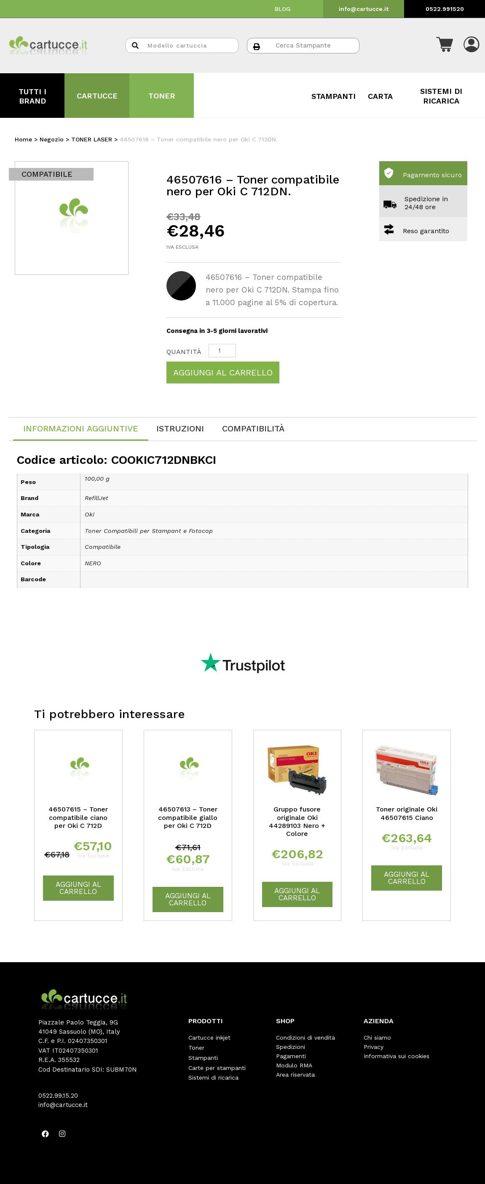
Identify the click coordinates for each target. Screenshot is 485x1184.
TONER (161, 95)
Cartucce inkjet (209, 1037)
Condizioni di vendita (305, 1037)
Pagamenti (291, 1056)
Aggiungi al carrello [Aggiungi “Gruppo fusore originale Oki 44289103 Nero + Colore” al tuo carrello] (297, 894)
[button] (444, 45)
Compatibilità (253, 428)
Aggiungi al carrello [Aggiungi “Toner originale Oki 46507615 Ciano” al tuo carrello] (406, 878)
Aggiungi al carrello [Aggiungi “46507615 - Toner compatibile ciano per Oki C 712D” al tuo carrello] (78, 888)
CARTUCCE (97, 95)
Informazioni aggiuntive (80, 428)
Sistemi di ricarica (213, 1074)
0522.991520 (445, 8)
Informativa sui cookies (396, 1056)
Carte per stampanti (217, 1065)
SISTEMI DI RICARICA (441, 96)
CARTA (380, 96)
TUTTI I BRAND (32, 96)
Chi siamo (377, 1037)
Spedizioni (290, 1046)
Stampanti (203, 1056)
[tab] (80, 429)
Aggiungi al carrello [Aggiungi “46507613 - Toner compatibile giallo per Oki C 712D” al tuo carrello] (188, 899)
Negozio (52, 139)
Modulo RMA (294, 1065)
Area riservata (295, 1074)
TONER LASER (91, 139)
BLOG (283, 8)
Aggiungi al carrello (223, 372)
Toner (196, 1046)
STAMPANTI (333, 96)
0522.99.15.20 (58, 1095)
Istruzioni (180, 428)
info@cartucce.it (364, 8)
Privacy (373, 1046)
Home (23, 139)
